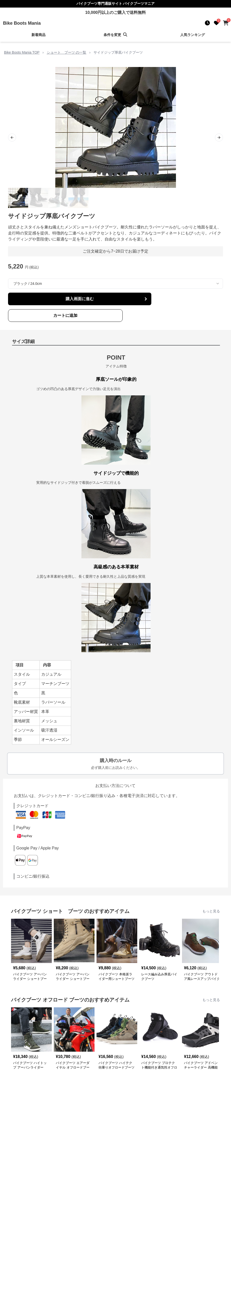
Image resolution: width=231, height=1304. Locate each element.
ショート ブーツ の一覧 (66, 52)
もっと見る (211, 911)
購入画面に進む (107, 298)
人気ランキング (192, 35)
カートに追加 (65, 315)
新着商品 (38, 35)
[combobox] (115, 284)
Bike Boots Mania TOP (21, 52)
